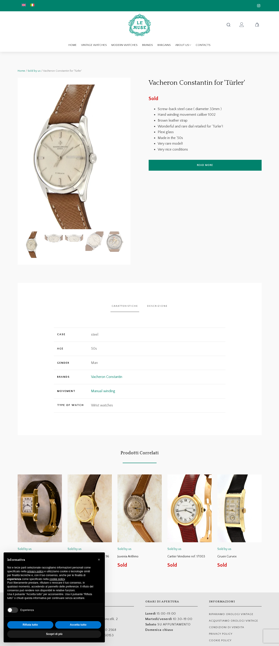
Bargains (164, 45)
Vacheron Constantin (106, 377)
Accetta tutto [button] (78, 624)
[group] (74, 157)
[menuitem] (23, 5)
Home (72, 45)
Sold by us (34, 70)
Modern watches (124, 45)
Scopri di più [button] (54, 634)
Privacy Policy (220, 633)
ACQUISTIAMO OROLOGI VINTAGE (233, 620)
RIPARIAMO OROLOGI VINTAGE (231, 614)
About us (183, 45)
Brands (147, 45)
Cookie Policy (220, 640)
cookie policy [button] (57, 579)
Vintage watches (94, 45)
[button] (33, 244)
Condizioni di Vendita (226, 627)
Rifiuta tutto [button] (30, 624)
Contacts (203, 45)
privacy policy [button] (35, 571)
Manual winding (103, 391)
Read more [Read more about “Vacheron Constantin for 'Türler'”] (205, 165)
